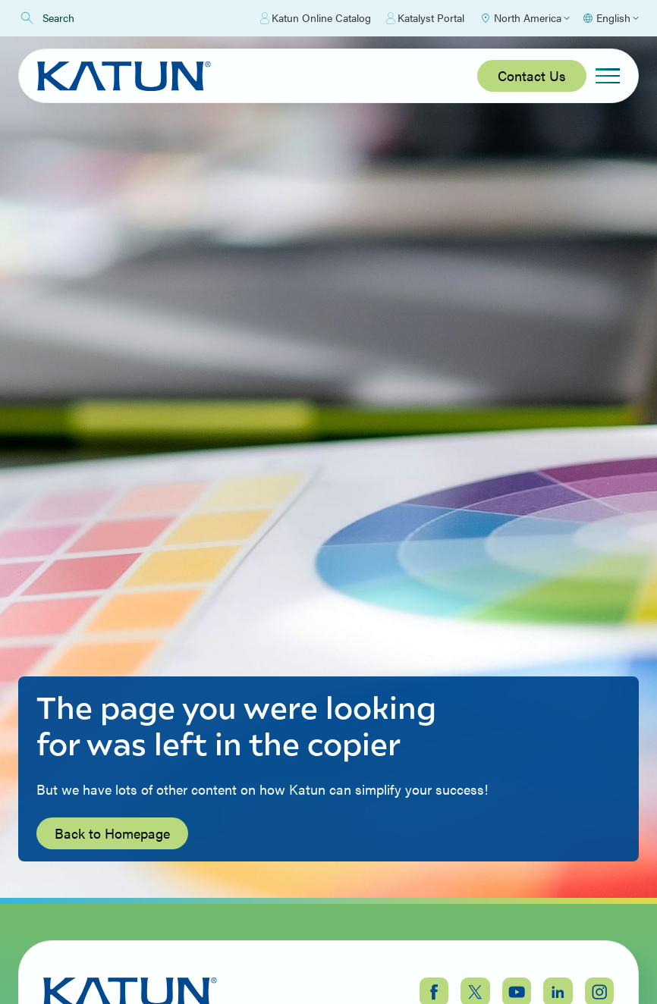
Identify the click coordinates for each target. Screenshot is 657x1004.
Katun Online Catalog (315, 18)
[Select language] (610, 18)
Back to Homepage (112, 833)
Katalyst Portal (425, 18)
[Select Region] (524, 18)
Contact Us (532, 75)
